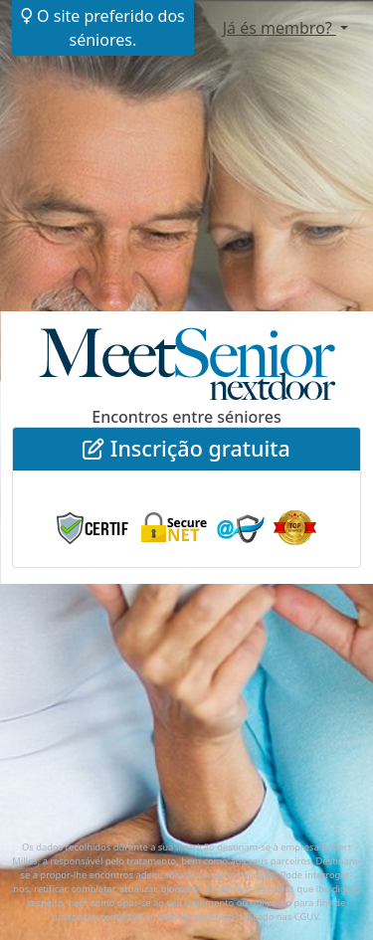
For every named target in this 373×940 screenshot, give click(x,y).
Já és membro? (279, 28)
